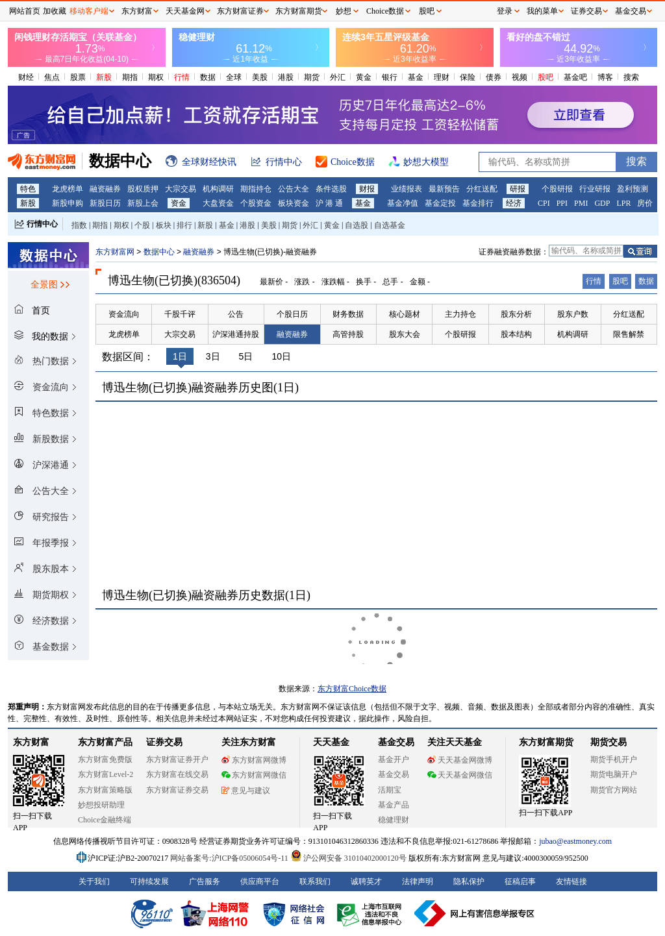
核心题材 (404, 314)
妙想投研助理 (101, 804)
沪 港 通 (329, 203)
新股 (104, 77)
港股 (286, 77)
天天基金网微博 (459, 760)
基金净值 (402, 203)
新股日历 (105, 203)
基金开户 (393, 759)
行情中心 (42, 223)
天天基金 (331, 742)
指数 (79, 225)
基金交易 (393, 774)
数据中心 (159, 251)
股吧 (545, 77)
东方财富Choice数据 (352, 688)
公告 (236, 314)
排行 (184, 225)
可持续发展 (149, 881)
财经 (26, 77)
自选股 (356, 225)
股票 (78, 77)
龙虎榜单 (67, 188)
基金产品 (393, 804)
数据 (208, 77)
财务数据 (348, 314)
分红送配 (481, 188)
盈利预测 (632, 188)
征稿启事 (520, 881)
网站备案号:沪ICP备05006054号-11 (230, 858)
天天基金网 (185, 11)
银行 (389, 77)
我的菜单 (542, 11)
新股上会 (142, 203)
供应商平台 (259, 881)
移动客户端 (88, 11)
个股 (142, 225)
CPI (544, 203)
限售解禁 (628, 334)
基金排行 (478, 203)
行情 (182, 77)
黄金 (363, 77)
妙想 (343, 11)
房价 (645, 203)
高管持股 (348, 334)
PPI (562, 203)
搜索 (631, 77)
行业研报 (594, 188)
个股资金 (255, 203)
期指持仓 (255, 188)
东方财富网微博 (253, 760)
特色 (28, 188)
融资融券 (105, 188)
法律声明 (417, 881)
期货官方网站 (613, 789)
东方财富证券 (240, 11)
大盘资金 (218, 203)
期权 (156, 77)
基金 (415, 77)
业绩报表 (406, 188)
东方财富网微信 (253, 775)
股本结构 (516, 334)
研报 (517, 188)
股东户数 (572, 314)
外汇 (337, 77)
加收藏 (54, 11)
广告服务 (204, 881)
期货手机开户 (613, 759)
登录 (504, 11)
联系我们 (315, 881)
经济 (513, 203)
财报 (367, 188)
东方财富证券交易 (177, 789)
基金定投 (440, 203)
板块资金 (293, 203)
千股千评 (179, 314)
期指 (130, 77)
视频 (519, 77)
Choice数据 (385, 11)
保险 (467, 77)
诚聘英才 (366, 881)
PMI (581, 203)
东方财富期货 (546, 742)
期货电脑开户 (613, 774)
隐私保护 (468, 881)
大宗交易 (180, 188)
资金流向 (124, 314)
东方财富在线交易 (177, 774)
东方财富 (31, 742)
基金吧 (575, 77)
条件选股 (331, 188)
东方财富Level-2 (105, 774)
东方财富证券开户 (177, 759)
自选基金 (389, 225)
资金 (178, 203)
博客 (605, 77)
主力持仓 (460, 314)
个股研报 (557, 188)
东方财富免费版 (105, 759)
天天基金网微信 (459, 775)
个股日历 (292, 314)
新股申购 (67, 203)
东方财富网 (114, 251)
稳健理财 (393, 819)
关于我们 (94, 881)
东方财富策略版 (105, 789)
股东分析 (516, 314)
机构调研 (218, 188)
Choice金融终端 (104, 819)
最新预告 (444, 188)
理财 (441, 77)
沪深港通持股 (235, 334)
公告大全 (293, 188)
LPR (623, 203)
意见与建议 (245, 790)
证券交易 (586, 11)
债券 (493, 77)
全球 (234, 77)
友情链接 (571, 881)
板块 (163, 225)
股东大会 (404, 334)
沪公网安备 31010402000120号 (348, 858)
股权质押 (142, 188)
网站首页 (24, 11)
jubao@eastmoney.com (575, 841)
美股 (260, 77)
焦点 (52, 77)
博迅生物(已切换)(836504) (174, 280)
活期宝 (389, 789)
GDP (602, 203)
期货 (312, 77)
